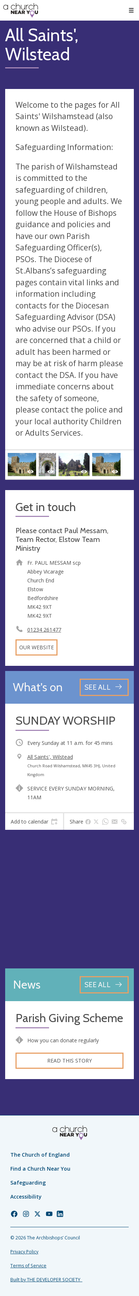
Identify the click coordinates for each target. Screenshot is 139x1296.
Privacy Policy (24, 1252)
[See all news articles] (104, 984)
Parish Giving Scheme (69, 1018)
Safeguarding (28, 1182)
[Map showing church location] (69, 899)
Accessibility (26, 1196)
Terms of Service (28, 1266)
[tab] (34, 821)
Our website (36, 647)
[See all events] (104, 687)
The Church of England (40, 1154)
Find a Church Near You (40, 1168)
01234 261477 (44, 629)
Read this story (69, 1060)
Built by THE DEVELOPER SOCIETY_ (46, 1280)
